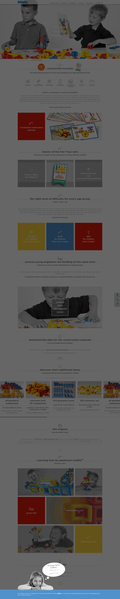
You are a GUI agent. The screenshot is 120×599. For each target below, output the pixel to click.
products (63, 3)
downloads (90, 3)
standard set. (90, 277)
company (81, 3)
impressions (72, 3)
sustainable (61, 576)
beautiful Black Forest (25, 443)
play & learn (54, 3)
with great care (85, 441)
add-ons (28, 60)
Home (19, 60)
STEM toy (38, 439)
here (60, 358)
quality (54, 572)
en (96, 3)
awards (75, 439)
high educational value (51, 439)
